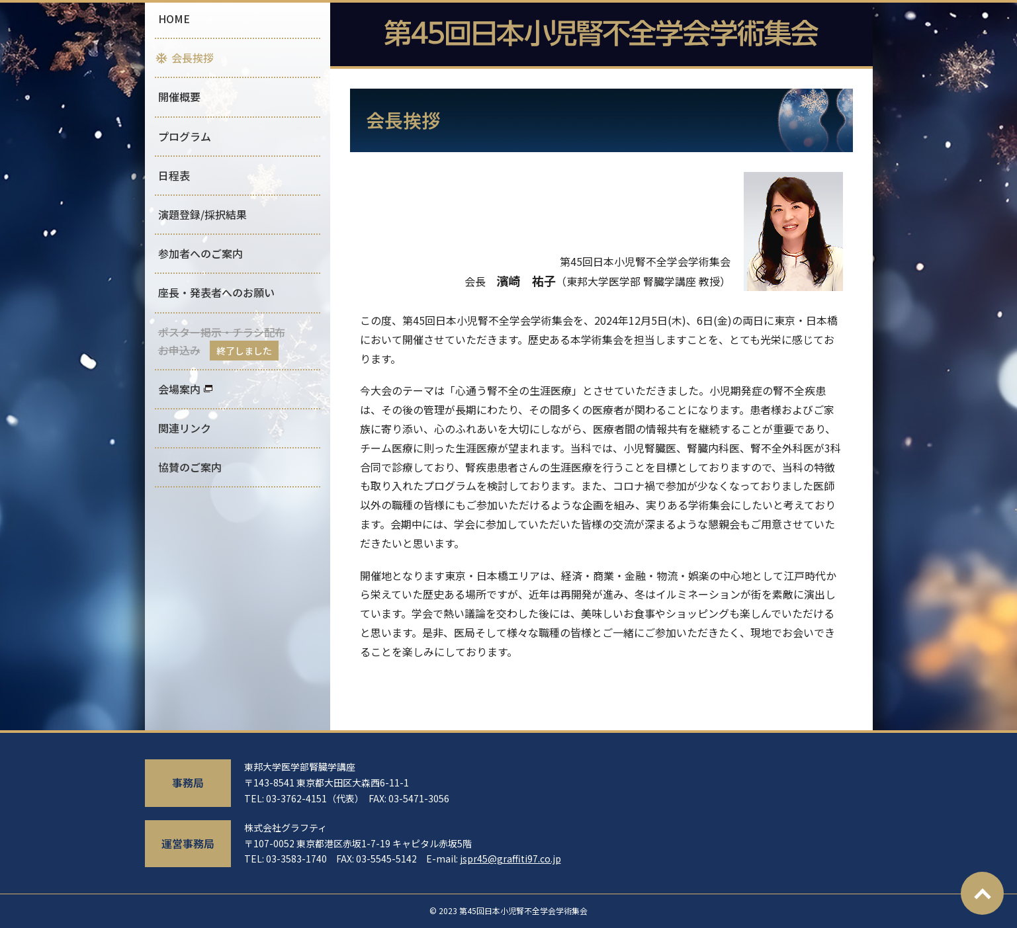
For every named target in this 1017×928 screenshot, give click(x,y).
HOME (174, 18)
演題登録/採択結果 (202, 214)
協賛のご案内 (190, 467)
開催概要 (179, 97)
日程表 (174, 175)
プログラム (184, 136)
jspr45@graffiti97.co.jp (510, 858)
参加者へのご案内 (200, 253)
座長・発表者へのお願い (216, 292)
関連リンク (184, 428)
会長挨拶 (192, 57)
